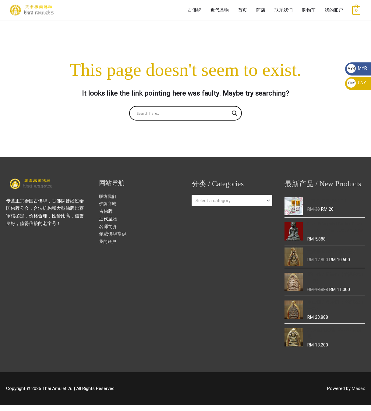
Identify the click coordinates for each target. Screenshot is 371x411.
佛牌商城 (108, 209)
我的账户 (334, 13)
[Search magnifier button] (234, 118)
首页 (242, 13)
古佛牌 (194, 13)
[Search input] (183, 118)
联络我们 (108, 201)
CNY (356, 82)
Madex (358, 394)
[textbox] (229, 206)
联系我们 (283, 13)
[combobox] (232, 206)
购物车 (309, 13)
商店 (260, 13)
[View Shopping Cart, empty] (356, 13)
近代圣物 (219, 13)
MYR (357, 68)
